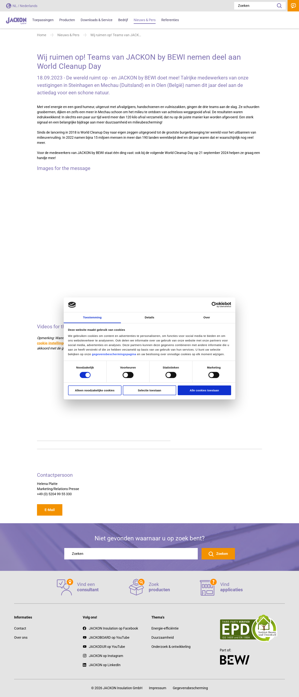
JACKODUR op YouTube (107, 647)
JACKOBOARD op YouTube (109, 637)
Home (41, 35)
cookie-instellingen (52, 343)
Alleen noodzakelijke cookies (95, 390)
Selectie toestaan (149, 390)
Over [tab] (206, 317)
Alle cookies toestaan (204, 390)
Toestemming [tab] (92, 317)
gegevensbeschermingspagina (114, 354)
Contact (293, 5)
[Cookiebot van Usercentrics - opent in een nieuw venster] (214, 305)
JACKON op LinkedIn (102, 664)
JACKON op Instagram (106, 656)
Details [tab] (149, 317)
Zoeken (278, 6)
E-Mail (50, 510)
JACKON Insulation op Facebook (110, 628)
